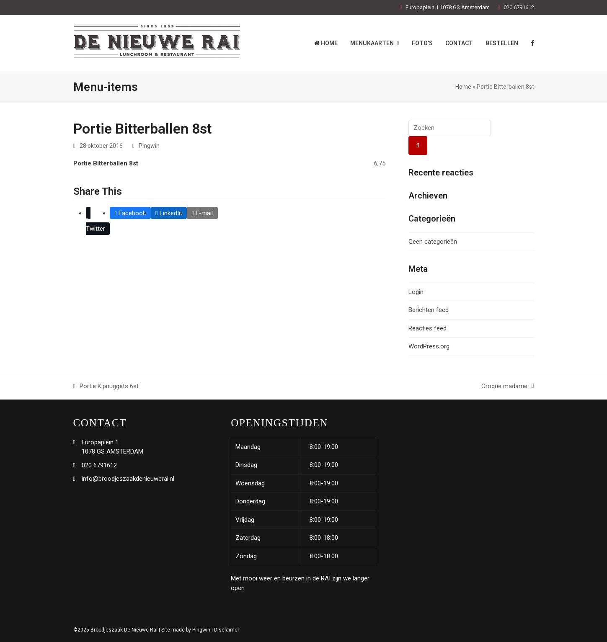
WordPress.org (428, 346)
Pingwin (149, 145)
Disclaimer (226, 630)
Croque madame (507, 386)
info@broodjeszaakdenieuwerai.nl (128, 478)
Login (416, 292)
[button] (98, 221)
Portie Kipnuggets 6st (106, 386)
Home (463, 86)
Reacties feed (427, 328)
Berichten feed (428, 310)
